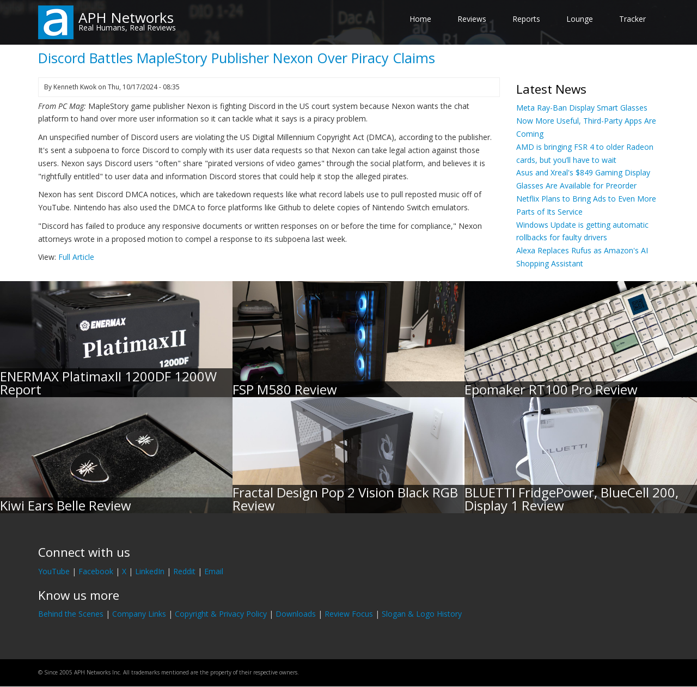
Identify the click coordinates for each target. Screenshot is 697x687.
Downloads (296, 614)
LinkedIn (149, 571)
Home (420, 19)
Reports (526, 19)
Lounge (579, 19)
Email (213, 571)
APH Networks (126, 17)
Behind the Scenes (70, 614)
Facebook (95, 571)
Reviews (471, 19)
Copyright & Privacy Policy (221, 614)
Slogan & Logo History (422, 614)
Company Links (139, 614)
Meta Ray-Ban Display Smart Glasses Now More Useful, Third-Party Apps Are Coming (586, 120)
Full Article (76, 257)
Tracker (632, 19)
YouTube (54, 571)
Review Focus (349, 614)
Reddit (184, 571)
